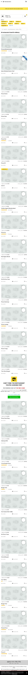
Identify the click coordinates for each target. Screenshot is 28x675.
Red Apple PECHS (5, 256)
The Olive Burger (5, 371)
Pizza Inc (3, 232)
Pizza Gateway (5, 302)
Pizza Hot (3, 139)
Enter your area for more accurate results (14, 8)
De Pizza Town (5, 534)
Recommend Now (14, 397)
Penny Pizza (4, 628)
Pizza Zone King (5, 418)
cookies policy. (14, 673)
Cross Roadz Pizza (6, 463)
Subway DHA (4, 441)
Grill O (3, 185)
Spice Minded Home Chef (7, 71)
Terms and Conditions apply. (14, 394)
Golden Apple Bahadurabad (8, 208)
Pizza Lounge (4, 324)
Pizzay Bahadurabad (6, 49)
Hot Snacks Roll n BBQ (7, 511)
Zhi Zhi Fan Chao (5, 279)
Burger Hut (4, 487)
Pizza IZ (3, 652)
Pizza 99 (3, 163)
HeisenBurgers (5, 557)
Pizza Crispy (4, 348)
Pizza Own (4, 116)
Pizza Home (4, 93)
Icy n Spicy (4, 579)
